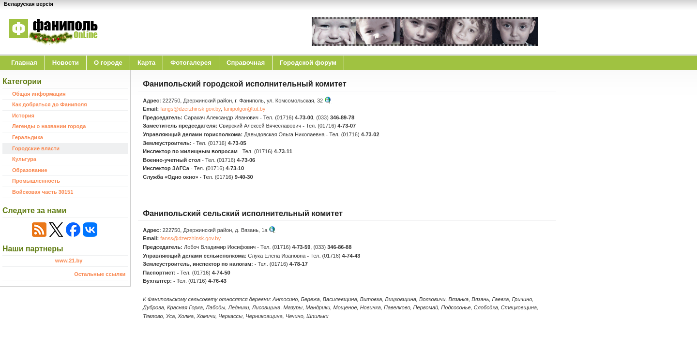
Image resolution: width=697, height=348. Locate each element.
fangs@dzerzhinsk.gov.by (190, 109)
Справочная (246, 62)
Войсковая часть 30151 (42, 192)
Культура (24, 159)
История (23, 115)
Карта (146, 62)
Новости (65, 62)
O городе (108, 62)
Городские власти (36, 148)
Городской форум (308, 62)
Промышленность (36, 181)
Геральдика (27, 137)
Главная (24, 62)
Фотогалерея (191, 62)
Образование (29, 170)
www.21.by (68, 260)
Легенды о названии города (49, 126)
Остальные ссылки (99, 274)
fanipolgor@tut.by (244, 109)
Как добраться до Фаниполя (49, 104)
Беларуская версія (28, 4)
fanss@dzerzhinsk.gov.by (190, 238)
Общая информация (39, 94)
